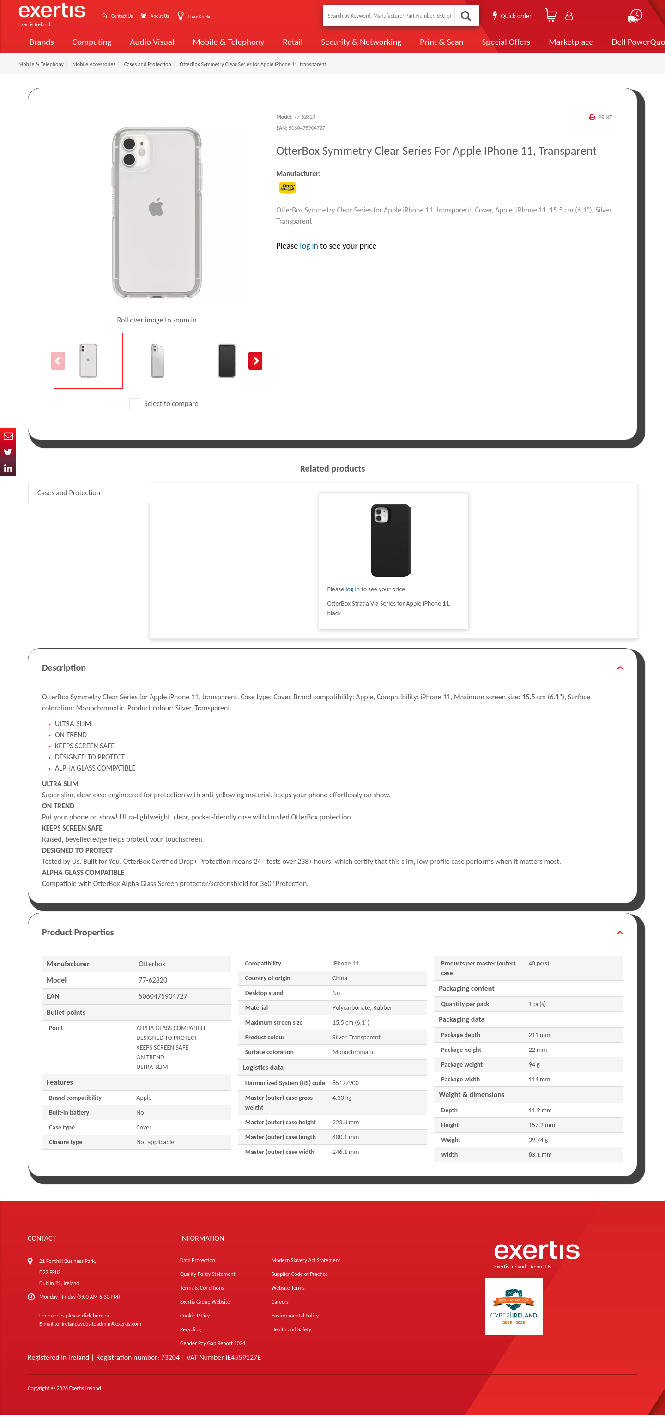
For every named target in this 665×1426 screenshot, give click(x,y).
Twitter (8, 452)
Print (604, 128)
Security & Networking (345, 47)
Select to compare (164, 414)
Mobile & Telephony (219, 47)
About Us (176, 15)
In (8, 468)
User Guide (222, 16)
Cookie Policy (195, 1326)
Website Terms (288, 1298)
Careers (280, 1312)
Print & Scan (419, 47)
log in (309, 256)
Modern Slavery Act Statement (306, 1271)
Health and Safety (291, 1340)
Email (8, 436)
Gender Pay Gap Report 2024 (212, 1354)
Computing (90, 47)
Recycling (190, 1340)
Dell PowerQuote (609, 47)
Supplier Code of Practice (300, 1284)
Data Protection (197, 1271)
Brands (40, 47)
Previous (58, 371)
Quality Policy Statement (207, 1284)
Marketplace (541, 47)
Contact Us (129, 15)
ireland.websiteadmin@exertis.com (101, 1334)
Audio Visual (148, 47)
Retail (280, 47)
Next (255, 371)
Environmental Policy (295, 1326)
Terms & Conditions (202, 1298)
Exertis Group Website (205, 1312)
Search (464, 15)
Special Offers (478, 47)
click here (92, 1326)
